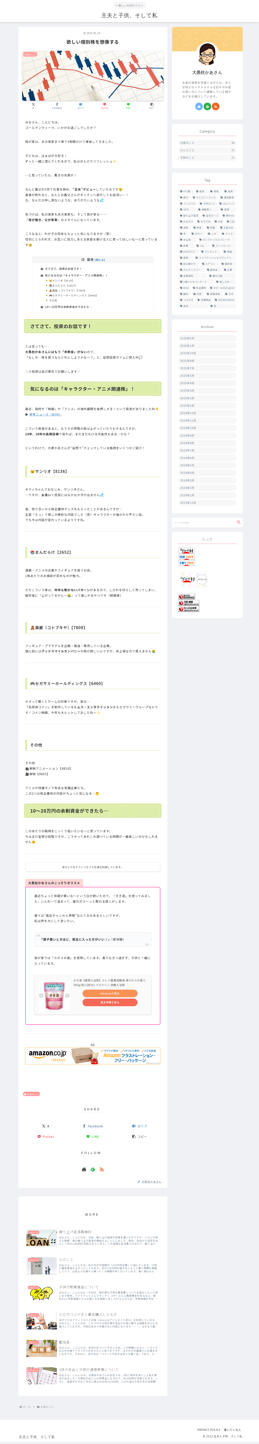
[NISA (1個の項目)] (185, 288)
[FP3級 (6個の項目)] (186, 191)
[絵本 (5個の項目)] (201, 191)
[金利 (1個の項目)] (193, 306)
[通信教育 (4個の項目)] (227, 197)
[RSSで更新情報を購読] (101, 1171)
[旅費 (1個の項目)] (186, 245)
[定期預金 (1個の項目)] (204, 300)
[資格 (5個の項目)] (215, 191)
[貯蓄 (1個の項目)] (211, 227)
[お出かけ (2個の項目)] (187, 221)
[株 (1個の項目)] (222, 306)
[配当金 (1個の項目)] (214, 269)
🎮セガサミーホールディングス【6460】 (76, 297)
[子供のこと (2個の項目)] (207, 203)
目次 (90, 259)
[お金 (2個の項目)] (219, 221)
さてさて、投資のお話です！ (63, 269)
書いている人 (232, 1432)
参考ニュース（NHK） (45, 417)
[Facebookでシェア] (57, 106)
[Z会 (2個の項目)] (230, 221)
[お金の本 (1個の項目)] (227, 227)
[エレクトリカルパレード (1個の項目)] (217, 239)
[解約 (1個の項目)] (185, 294)
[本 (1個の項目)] (184, 233)
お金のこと (31, 1096)
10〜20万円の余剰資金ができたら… (68, 309)
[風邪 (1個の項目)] (186, 257)
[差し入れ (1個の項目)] (225, 281)
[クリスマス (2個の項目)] (188, 203)
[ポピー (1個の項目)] (198, 233)
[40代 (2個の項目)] (187, 209)
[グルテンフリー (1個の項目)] (192, 269)
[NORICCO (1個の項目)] (189, 251)
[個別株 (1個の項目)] (228, 263)
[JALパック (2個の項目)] (227, 203)
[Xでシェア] (33, 106)
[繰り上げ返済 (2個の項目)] (190, 215)
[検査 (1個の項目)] (229, 251)
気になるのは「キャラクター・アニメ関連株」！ (76, 276)
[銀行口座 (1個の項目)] (222, 275)
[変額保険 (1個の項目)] (214, 294)
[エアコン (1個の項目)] (210, 263)
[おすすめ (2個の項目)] (204, 221)
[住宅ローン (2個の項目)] (210, 215)
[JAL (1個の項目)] (202, 245)
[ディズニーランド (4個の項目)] (204, 197)
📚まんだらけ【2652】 (64, 286)
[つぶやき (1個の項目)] (187, 300)
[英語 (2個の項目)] (227, 209)
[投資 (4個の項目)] (229, 191)
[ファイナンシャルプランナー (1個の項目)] (215, 257)
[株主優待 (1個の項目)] (199, 288)
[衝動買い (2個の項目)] (208, 209)
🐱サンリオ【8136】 (63, 281)
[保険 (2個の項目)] (185, 227)
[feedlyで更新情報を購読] (93, 1171)
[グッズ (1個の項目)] (228, 233)
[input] (207, 522)
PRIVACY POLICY (208, 1432)
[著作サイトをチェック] (84, 1171)
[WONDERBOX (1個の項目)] (224, 300)
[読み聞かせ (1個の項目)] (189, 263)
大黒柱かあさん (207, 72)
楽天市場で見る (110, 1004)
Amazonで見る (110, 996)
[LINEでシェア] (128, 106)
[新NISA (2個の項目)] (228, 215)
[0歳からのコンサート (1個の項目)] (196, 281)
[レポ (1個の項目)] (213, 233)
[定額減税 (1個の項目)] (193, 275)
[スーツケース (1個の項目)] (223, 245)
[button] (152, 106)
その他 (53, 302)
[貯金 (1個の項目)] (198, 227)
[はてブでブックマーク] (81, 106)
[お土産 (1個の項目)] (188, 239)
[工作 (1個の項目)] (230, 294)
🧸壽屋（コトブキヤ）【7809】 (69, 292)
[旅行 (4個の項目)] (185, 197)
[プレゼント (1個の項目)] (210, 251)
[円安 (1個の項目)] (198, 294)
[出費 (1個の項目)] (229, 269)
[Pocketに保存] (104, 106)
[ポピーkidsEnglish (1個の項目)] (222, 288)
